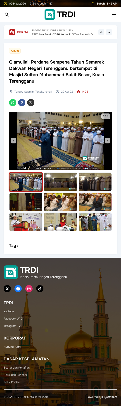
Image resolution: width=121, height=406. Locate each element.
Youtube (9, 311)
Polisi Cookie (12, 382)
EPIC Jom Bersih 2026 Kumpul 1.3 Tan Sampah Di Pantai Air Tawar (62, 32)
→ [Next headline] (109, 32)
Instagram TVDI (13, 326)
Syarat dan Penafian (17, 367)
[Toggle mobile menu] (113, 14)
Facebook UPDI (13, 318)
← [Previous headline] (101, 32)
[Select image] (26, 182)
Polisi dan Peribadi (15, 375)
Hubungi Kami (12, 347)
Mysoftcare (109, 397)
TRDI (17, 397)
